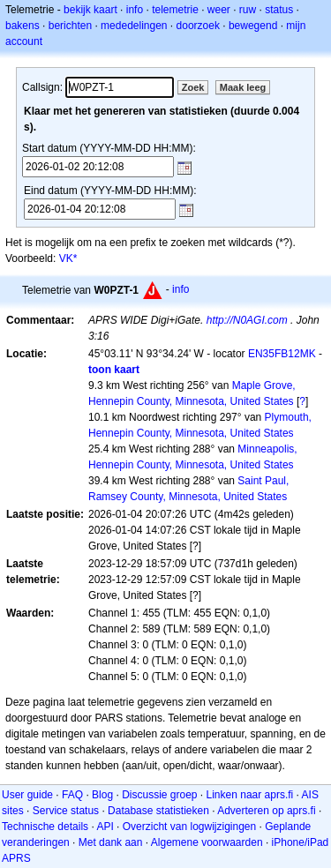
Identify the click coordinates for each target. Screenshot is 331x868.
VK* (68, 258)
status (279, 10)
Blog (102, 795)
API (104, 826)
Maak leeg (243, 87)
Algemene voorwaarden (207, 842)
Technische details (45, 826)
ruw (247, 10)
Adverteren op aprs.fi (266, 810)
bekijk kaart (90, 10)
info (134, 10)
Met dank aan (111, 842)
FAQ (72, 795)
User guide (27, 795)
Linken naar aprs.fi (250, 795)
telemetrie (175, 10)
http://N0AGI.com (247, 320)
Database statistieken (158, 810)
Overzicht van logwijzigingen (189, 826)
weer (218, 10)
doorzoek (198, 25)
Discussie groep (159, 795)
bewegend (253, 25)
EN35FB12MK (282, 354)
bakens (22, 25)
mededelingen (134, 25)
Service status (66, 810)
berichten (70, 25)
